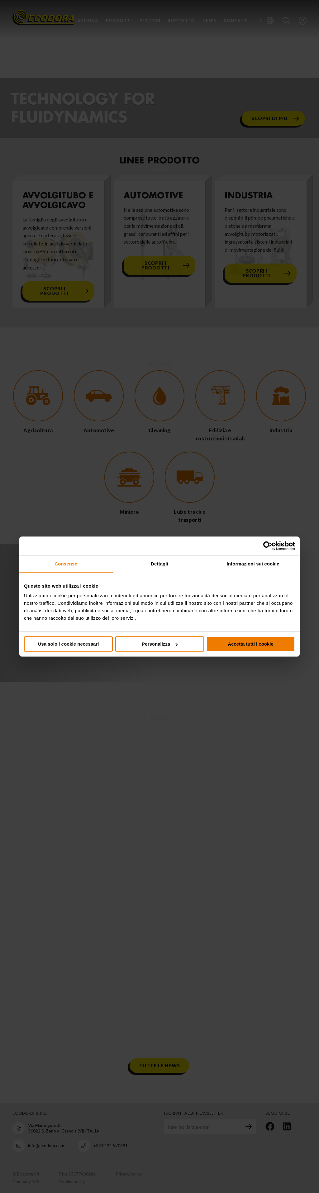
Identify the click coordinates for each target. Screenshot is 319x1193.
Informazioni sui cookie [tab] (253, 563)
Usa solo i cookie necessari (68, 644)
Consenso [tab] (66, 563)
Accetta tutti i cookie (251, 644)
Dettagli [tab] (159, 563)
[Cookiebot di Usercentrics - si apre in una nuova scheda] (267, 545)
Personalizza (160, 644)
